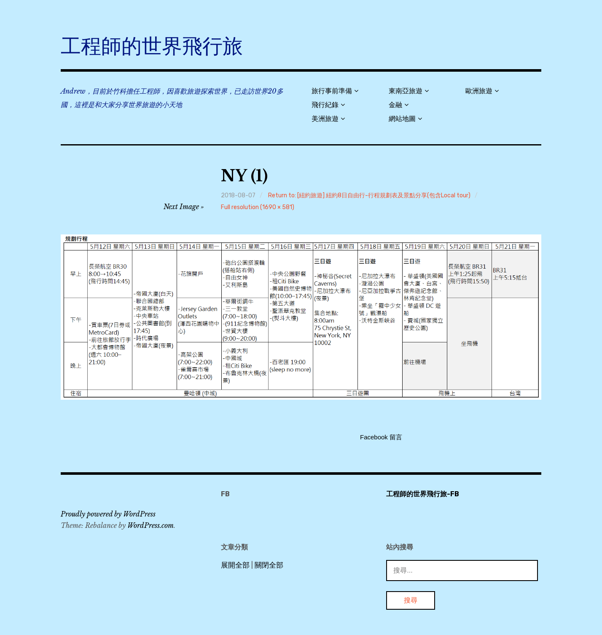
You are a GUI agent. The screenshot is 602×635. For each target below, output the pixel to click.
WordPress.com (150, 525)
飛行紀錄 (325, 105)
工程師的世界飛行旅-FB (422, 494)
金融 (395, 105)
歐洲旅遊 (478, 91)
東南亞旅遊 (405, 91)
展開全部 (235, 565)
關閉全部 (269, 565)
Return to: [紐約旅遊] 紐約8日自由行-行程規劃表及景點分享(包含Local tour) (369, 195)
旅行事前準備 (332, 91)
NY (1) (244, 176)
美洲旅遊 (325, 119)
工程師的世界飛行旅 (152, 46)
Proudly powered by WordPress (108, 514)
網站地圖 (402, 119)
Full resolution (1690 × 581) (257, 207)
